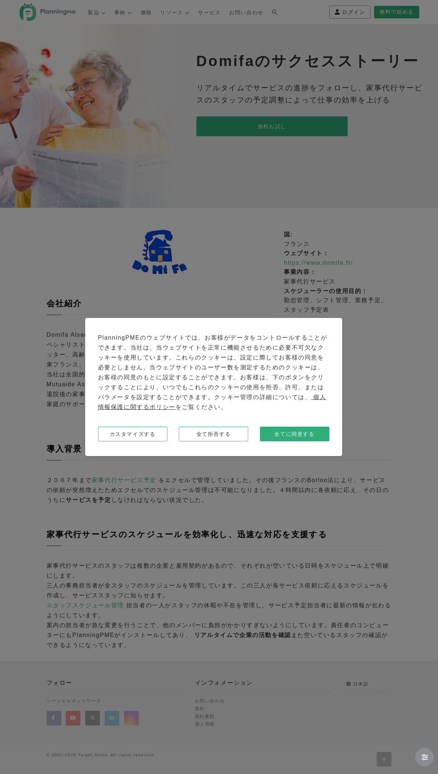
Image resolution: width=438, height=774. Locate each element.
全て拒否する (213, 434)
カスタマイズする (133, 434)
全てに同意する (294, 434)
